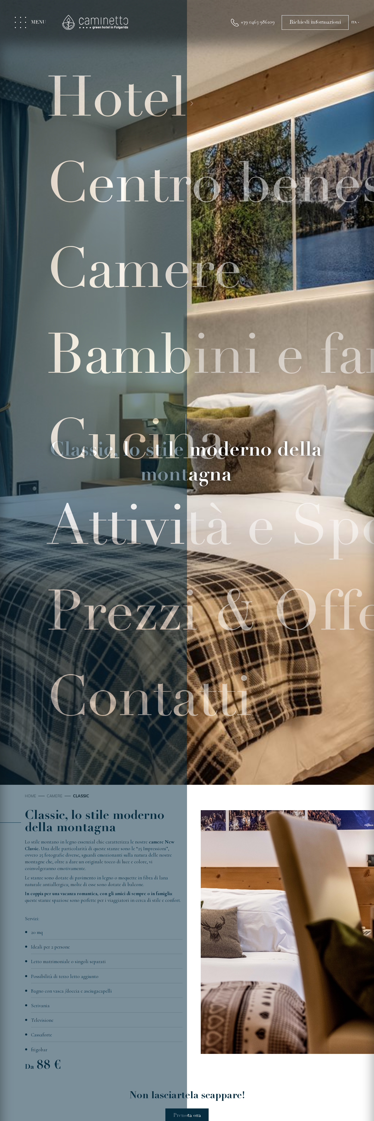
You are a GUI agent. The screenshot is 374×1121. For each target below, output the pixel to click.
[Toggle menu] (33, 22)
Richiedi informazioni (315, 22)
